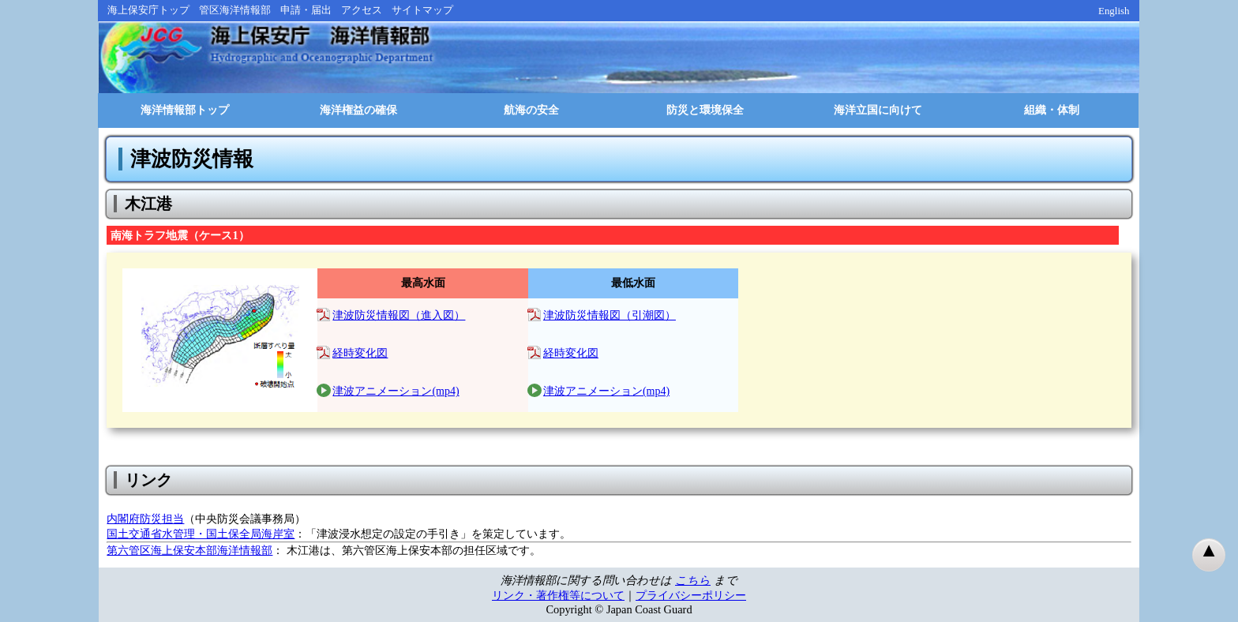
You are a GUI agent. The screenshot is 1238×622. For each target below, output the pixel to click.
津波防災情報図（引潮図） (609, 315)
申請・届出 (306, 10)
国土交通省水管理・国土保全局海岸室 (200, 533)
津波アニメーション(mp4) (395, 391)
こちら (693, 580)
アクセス (361, 10)
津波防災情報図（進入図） (398, 315)
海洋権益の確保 (358, 110)
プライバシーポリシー (691, 595)
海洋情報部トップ (185, 110)
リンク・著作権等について (558, 595)
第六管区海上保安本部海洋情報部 (189, 550)
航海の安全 (531, 110)
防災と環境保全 (705, 110)
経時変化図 (360, 353)
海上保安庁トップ (148, 10)
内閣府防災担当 (145, 518)
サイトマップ (422, 10)
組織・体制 (1051, 110)
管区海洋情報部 (235, 10)
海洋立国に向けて (878, 110)
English (1114, 11)
